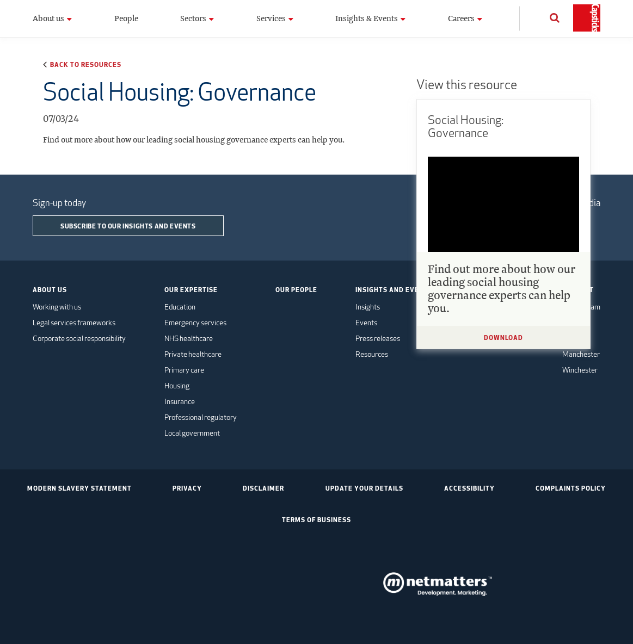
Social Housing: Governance (465, 126)
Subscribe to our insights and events (128, 225)
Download (503, 337)
